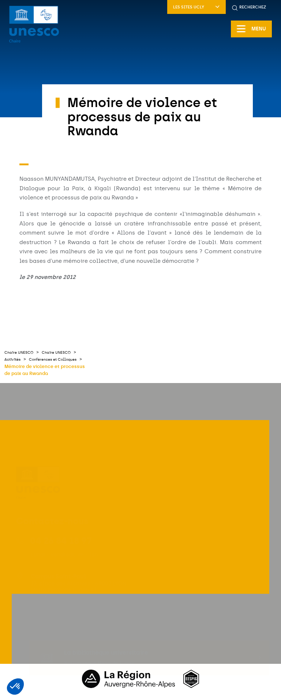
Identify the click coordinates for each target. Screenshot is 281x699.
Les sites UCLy (196, 7)
